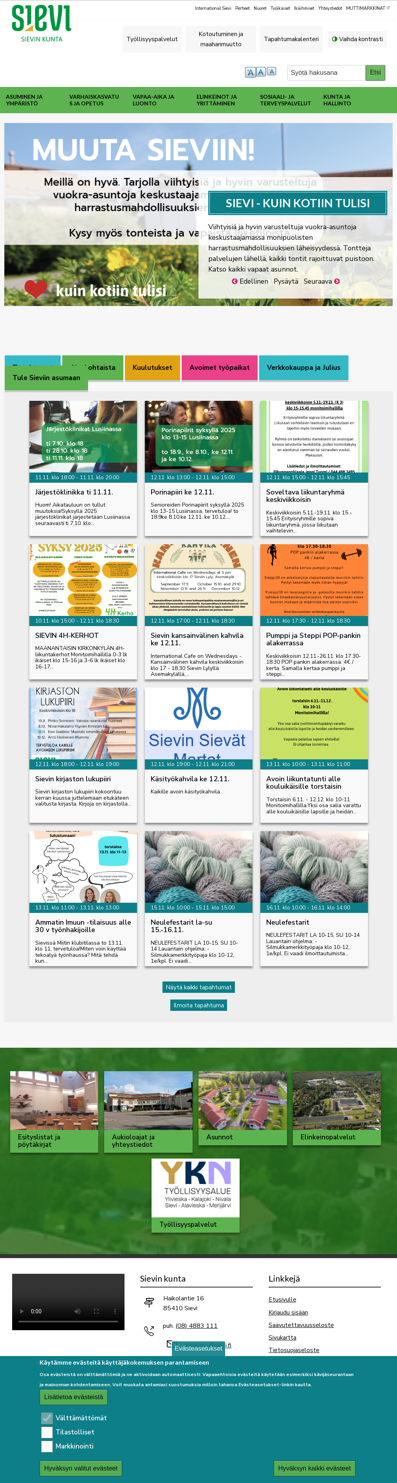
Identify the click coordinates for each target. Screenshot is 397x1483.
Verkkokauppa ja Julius (304, 367)
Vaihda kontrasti (361, 39)
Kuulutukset (152, 367)
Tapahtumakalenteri (291, 39)
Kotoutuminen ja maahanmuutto (220, 39)
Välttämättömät (81, 1418)
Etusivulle (282, 1299)
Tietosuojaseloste (294, 1350)
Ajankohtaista (92, 367)
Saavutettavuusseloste (301, 1325)
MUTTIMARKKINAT (368, 7)
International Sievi (213, 8)
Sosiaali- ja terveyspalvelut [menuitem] (285, 100)
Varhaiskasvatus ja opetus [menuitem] (94, 100)
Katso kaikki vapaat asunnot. (253, 269)
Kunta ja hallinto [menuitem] (337, 100)
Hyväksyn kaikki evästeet (314, 1468)
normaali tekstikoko (261, 72)
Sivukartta (282, 1337)
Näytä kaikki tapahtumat (199, 987)
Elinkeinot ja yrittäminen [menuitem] (217, 100)
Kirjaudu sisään (288, 1312)
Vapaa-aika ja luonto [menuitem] (153, 100)
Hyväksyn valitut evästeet (81, 1468)
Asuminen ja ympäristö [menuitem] (24, 100)
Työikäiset (280, 8)
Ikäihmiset (304, 8)
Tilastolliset (75, 1432)
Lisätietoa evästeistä (73, 1397)
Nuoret (260, 8)
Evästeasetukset (198, 1348)
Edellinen (254, 281)
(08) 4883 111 (196, 1326)
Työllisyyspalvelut (152, 39)
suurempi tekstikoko (250, 72)
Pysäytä (286, 281)
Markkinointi (75, 1446)
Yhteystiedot (330, 8)
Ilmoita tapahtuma (198, 1005)
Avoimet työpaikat (219, 367)
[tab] (92, 367)
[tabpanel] (198, 700)
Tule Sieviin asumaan (46, 377)
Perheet (242, 8)
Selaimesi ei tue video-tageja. (68, 1302)
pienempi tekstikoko (272, 72)
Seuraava (318, 281)
